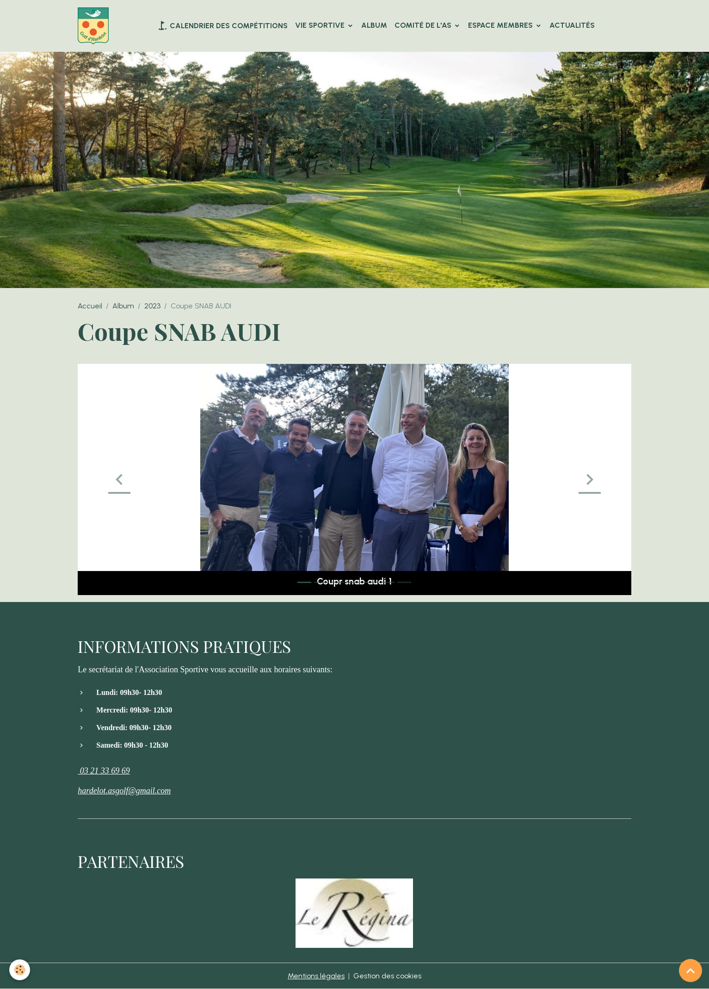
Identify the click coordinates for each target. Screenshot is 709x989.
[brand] (95, 25)
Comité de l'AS (424, 25)
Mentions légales (316, 975)
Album (374, 25)
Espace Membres (501, 25)
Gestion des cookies (387, 975)
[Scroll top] (690, 970)
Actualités (572, 25)
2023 (152, 305)
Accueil (90, 305)
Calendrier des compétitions (222, 25)
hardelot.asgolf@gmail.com (124, 790)
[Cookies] (19, 969)
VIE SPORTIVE (320, 25)
